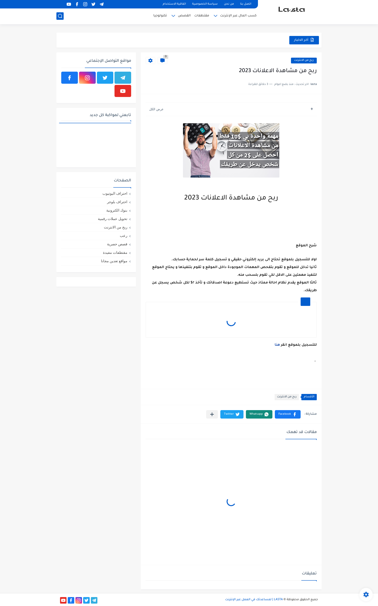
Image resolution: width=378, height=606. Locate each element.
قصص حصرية (117, 244)
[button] (288, 414)
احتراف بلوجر (117, 202)
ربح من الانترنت (304, 60)
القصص (184, 16)
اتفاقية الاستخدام (174, 4)
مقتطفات (201, 16)
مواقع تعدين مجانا (114, 261)
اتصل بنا (245, 4)
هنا (277, 345)
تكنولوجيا (160, 16)
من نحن (229, 4)
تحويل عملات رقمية (112, 219)
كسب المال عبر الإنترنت (238, 16)
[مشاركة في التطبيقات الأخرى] (212, 414)
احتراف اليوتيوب (114, 193)
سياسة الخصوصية (205, 4)
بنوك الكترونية (116, 210)
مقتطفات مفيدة (115, 252)
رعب (123, 236)
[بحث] (60, 16)
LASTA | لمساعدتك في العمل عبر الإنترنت (254, 599)
